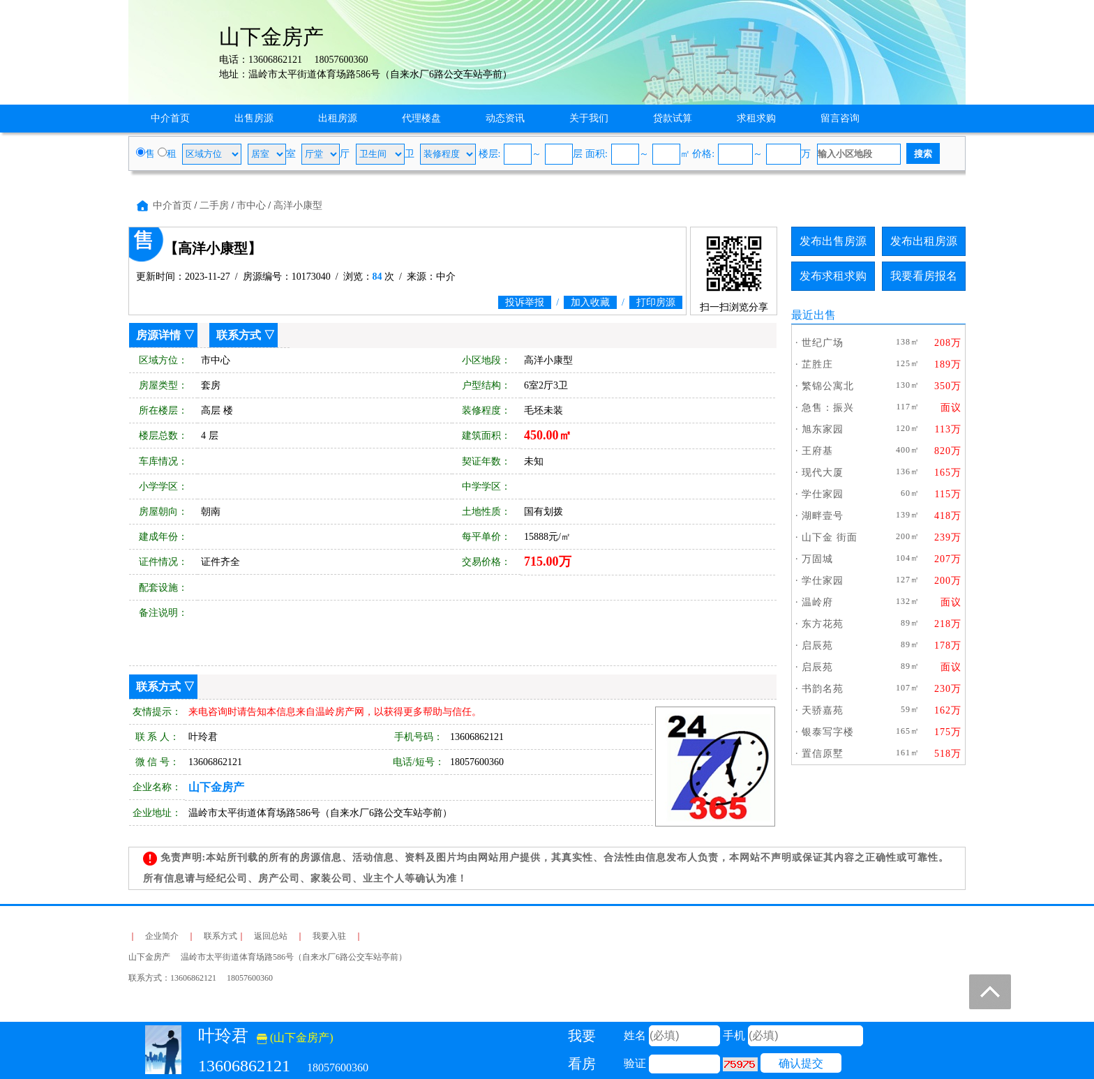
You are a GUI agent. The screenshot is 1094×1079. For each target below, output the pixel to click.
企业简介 (162, 936)
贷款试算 (672, 118)
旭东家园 (823, 429)
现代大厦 (823, 472)
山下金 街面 (829, 537)
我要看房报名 (923, 276)
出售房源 (254, 118)
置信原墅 (823, 753)
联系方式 (238, 335)
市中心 (251, 205)
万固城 (817, 559)
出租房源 (337, 118)
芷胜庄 (817, 364)
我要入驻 (329, 936)
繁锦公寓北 (828, 386)
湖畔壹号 (823, 516)
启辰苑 (817, 645)
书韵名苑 (823, 689)
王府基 (817, 451)
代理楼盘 (421, 118)
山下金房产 (216, 787)
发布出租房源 (923, 241)
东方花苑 (823, 624)
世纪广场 (823, 343)
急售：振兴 (828, 407)
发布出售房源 (833, 241)
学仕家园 (823, 494)
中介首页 (170, 118)
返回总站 (270, 936)
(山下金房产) (295, 1037)
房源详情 (158, 335)
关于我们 (588, 118)
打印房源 (655, 302)
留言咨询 (840, 118)
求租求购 (756, 118)
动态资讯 (505, 118)
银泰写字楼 (828, 732)
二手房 (214, 205)
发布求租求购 (833, 276)
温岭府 (817, 602)
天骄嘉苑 (823, 710)
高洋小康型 (298, 205)
